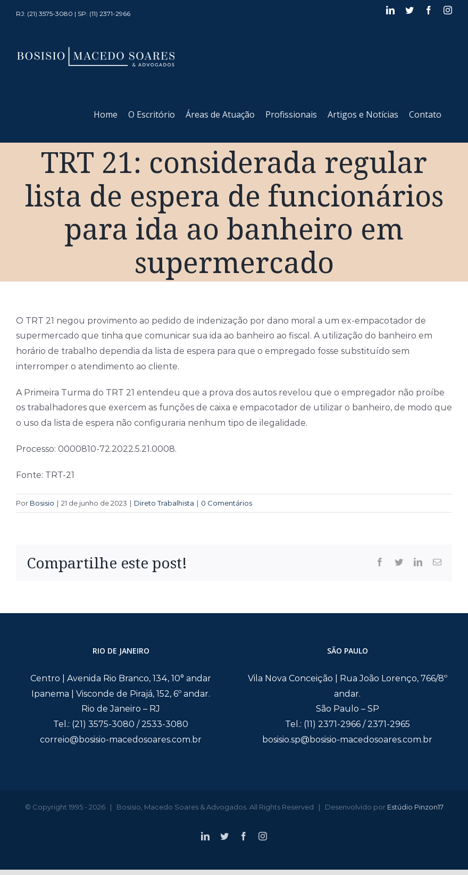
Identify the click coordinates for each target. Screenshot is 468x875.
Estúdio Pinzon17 (415, 807)
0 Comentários (226, 503)
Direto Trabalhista (164, 503)
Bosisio (42, 503)
